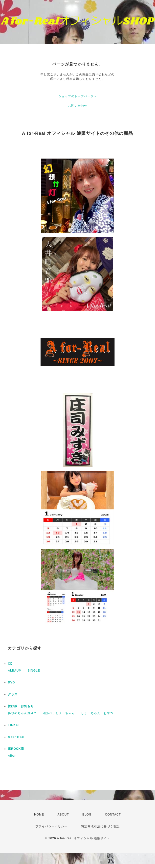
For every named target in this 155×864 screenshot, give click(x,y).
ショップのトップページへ (77, 96)
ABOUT (63, 814)
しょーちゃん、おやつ (97, 713)
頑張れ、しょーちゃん (59, 713)
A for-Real (16, 737)
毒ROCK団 (16, 748)
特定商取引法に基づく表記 (100, 826)
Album (13, 755)
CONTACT (113, 814)
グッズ (13, 694)
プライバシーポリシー (51, 826)
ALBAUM (15, 670)
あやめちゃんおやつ (22, 713)
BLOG (86, 814)
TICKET (14, 725)
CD (10, 663)
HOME (39, 814)
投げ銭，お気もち (21, 706)
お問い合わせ (77, 105)
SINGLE (34, 670)
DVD (11, 682)
